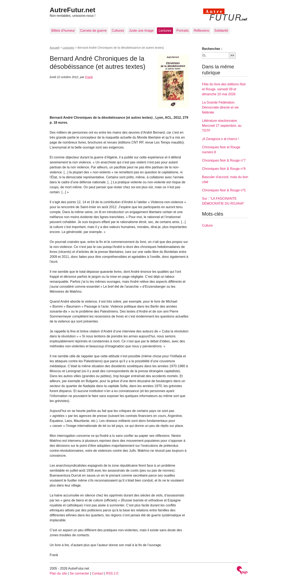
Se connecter (79, 573)
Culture (207, 225)
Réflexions (201, 30)
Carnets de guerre (93, 30)
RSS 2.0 (112, 573)
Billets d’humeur (63, 30)
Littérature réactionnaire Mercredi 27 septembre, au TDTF (222, 125)
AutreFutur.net (72, 10)
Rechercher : (212, 49)
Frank (89, 77)
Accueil (54, 47)
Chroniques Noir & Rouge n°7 (224, 160)
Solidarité (221, 30)
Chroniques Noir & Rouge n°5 (224, 190)
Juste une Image (141, 30)
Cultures (118, 30)
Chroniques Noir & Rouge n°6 (224, 168)
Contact (97, 573)
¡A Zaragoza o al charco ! (220, 139)
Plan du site (58, 573)
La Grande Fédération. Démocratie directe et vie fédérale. (220, 107)
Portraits (182, 30)
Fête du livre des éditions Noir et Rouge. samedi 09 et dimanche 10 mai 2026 (224, 89)
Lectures (165, 30)
